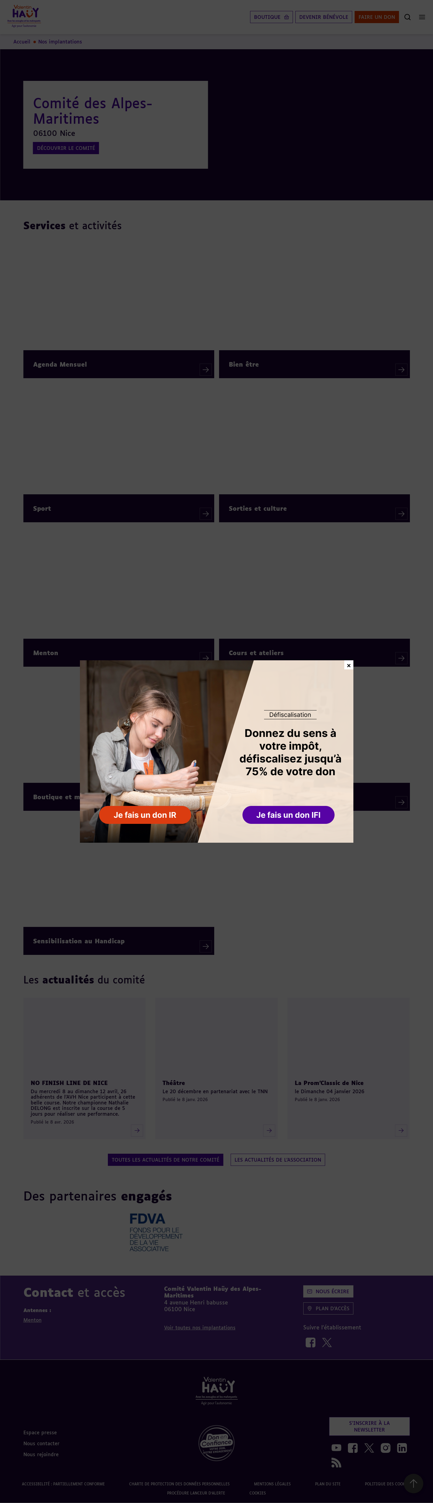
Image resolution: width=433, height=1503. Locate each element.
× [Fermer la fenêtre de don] (348, 664)
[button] (289, 815)
